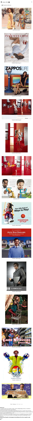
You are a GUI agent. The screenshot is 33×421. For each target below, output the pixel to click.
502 (7, 2)
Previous (14, 404)
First (11, 404)
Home (3, 2)
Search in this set (7, 5)
